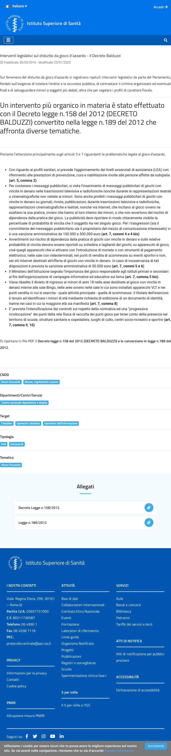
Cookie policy (16, 686)
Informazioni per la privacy (27, 673)
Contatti (13, 679)
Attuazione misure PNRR (26, 715)
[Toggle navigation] (8, 40)
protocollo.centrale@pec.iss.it (29, 643)
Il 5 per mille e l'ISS (75, 705)
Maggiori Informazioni (119, 750)
